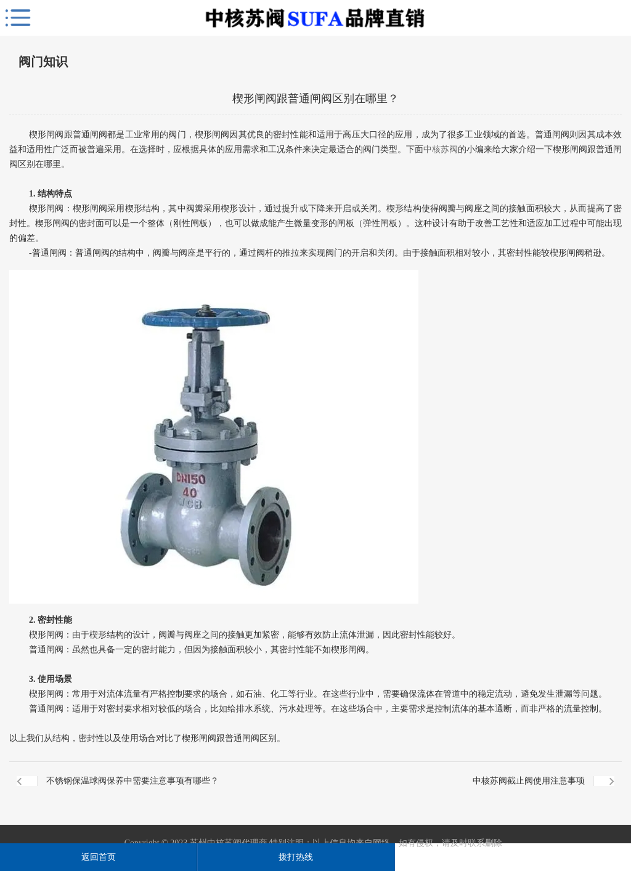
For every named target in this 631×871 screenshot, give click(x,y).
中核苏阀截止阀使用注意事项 (529, 780)
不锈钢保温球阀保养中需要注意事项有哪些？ (132, 780)
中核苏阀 (440, 149)
